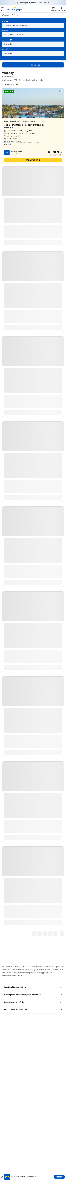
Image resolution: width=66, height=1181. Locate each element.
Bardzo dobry (16, 151)
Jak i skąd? (7, 40)
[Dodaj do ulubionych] (60, 91)
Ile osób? (6, 49)
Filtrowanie (33, 64)
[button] (2, 8)
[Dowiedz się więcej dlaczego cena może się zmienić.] (61, 152)
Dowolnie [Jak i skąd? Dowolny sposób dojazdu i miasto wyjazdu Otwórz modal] (8, 44)
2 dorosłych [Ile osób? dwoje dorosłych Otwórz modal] (9, 53)
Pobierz (59, 1177)
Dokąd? (5, 21)
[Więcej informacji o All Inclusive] (19, 136)
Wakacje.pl (6, 15)
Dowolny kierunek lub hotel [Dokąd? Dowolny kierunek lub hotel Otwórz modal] (16, 25)
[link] (14, 9)
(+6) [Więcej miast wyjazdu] (33, 133)
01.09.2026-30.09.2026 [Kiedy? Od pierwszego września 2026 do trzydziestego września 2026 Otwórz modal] (14, 34)
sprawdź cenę (33, 160)
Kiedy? (5, 30)
